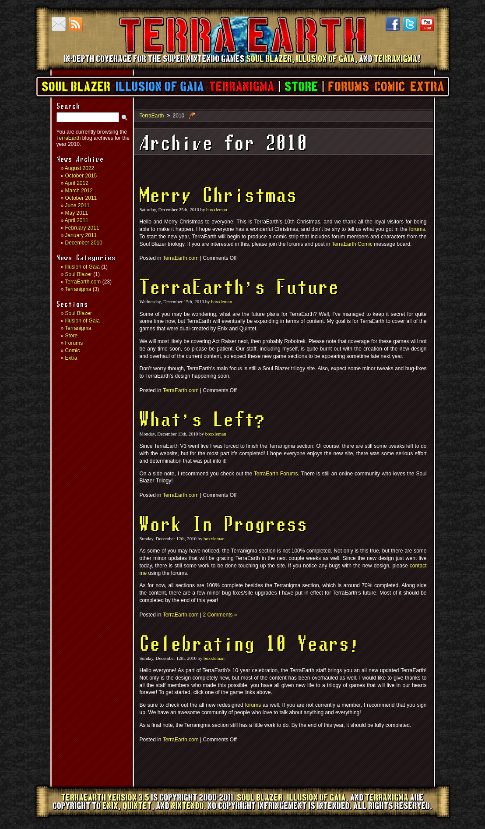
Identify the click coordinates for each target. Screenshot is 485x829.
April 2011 (76, 220)
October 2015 (81, 176)
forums (417, 229)
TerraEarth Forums (276, 474)
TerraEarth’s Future (239, 288)
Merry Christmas (218, 196)
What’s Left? (203, 420)
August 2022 (79, 168)
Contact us (59, 24)
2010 (179, 116)
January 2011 (81, 235)
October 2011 (81, 198)
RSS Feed (76, 24)
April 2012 (76, 183)
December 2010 (83, 243)
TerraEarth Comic (352, 244)
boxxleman (216, 209)
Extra (427, 86)
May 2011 (76, 213)
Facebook (393, 24)
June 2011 (77, 205)
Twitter (410, 24)
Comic (389, 86)
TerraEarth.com (83, 282)
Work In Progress (224, 525)
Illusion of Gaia (159, 86)
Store (301, 86)
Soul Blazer (76, 86)
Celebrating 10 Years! (250, 645)
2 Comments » (220, 615)
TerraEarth (242, 65)
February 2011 (82, 228)
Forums (348, 86)
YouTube (427, 24)
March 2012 (79, 191)
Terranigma (241, 86)
